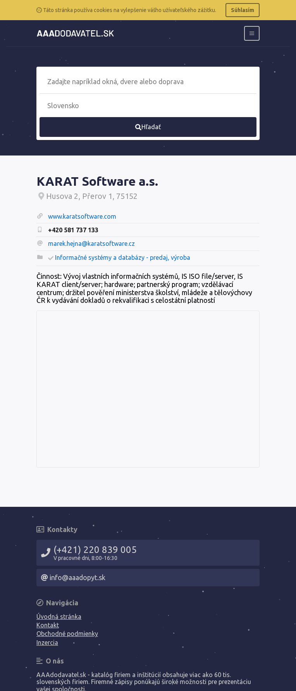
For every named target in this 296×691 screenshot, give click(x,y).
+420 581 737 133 (73, 229)
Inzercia (47, 642)
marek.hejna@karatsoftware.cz (91, 243)
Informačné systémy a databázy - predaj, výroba (122, 257)
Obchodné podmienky (67, 633)
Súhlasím (242, 10)
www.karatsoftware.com (82, 216)
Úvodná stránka (58, 616)
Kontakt (47, 625)
